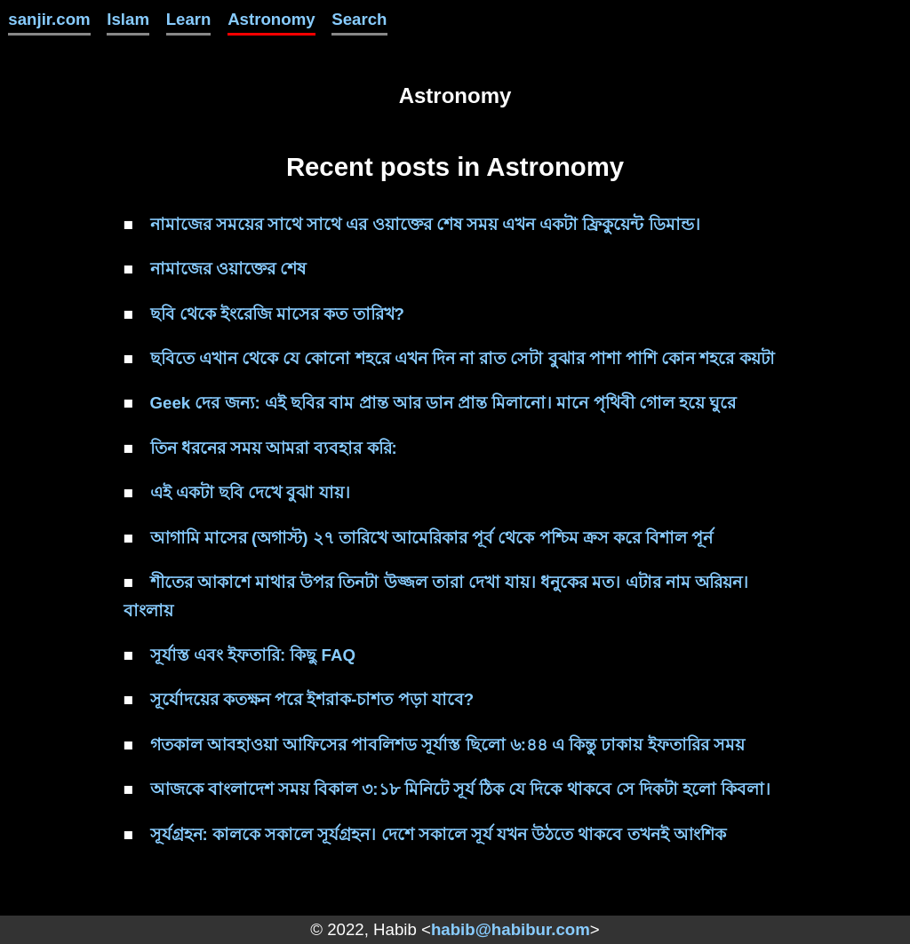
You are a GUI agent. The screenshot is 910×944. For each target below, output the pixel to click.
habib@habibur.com (510, 929)
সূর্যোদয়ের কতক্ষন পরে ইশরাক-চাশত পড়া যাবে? (312, 699)
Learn (189, 19)
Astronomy (271, 19)
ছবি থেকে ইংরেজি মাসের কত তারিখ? (277, 314)
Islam (128, 19)
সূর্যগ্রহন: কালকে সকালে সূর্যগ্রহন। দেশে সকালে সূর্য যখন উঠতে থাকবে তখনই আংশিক (438, 834)
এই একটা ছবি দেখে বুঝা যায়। (250, 492)
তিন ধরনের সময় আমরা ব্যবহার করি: (273, 448)
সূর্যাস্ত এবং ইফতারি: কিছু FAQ (252, 655)
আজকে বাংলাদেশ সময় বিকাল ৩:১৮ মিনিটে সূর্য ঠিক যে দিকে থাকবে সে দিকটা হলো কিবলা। (460, 789)
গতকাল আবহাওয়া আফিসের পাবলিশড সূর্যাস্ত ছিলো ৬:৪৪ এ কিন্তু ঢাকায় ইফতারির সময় (447, 744)
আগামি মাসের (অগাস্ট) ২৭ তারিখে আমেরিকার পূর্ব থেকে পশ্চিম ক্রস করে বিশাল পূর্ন (432, 537)
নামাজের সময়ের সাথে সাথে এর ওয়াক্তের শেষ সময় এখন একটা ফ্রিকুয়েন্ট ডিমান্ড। (425, 224)
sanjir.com (49, 19)
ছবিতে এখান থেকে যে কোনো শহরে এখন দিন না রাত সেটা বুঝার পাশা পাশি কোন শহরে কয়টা (462, 358)
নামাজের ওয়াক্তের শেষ (228, 268)
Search (359, 19)
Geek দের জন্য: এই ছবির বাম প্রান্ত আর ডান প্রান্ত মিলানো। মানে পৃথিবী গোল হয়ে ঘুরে (443, 402)
